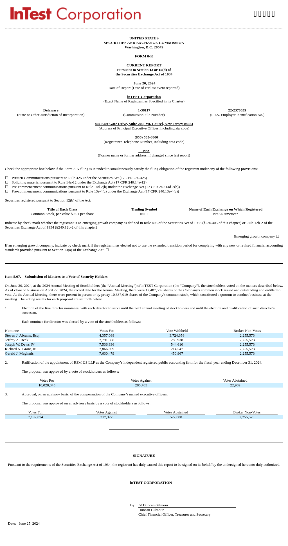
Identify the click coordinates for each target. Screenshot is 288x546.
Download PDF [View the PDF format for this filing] (265, 14)
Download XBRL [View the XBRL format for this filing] (274, 14)
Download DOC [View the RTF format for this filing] (260, 14)
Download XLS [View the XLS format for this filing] (269, 14)
